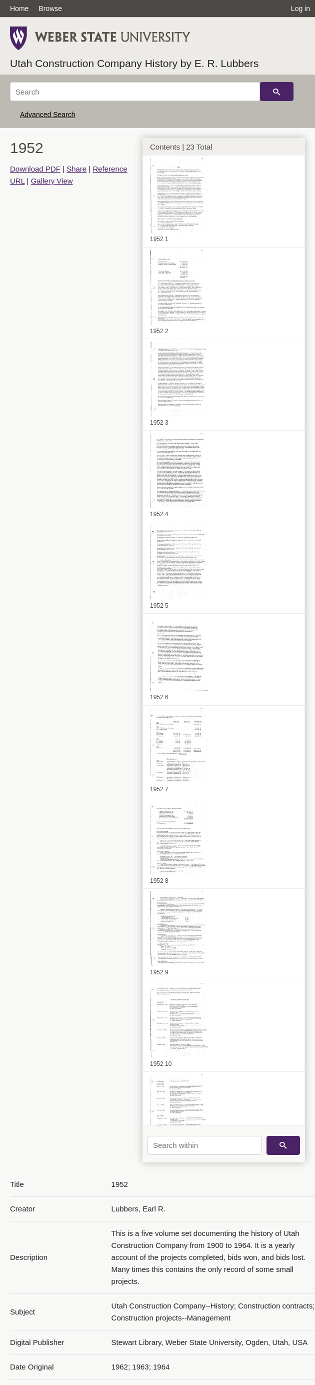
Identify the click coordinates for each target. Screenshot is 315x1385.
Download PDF (35, 169)
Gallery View (52, 181)
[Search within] (205, 1145)
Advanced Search (48, 115)
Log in (300, 9)
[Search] (135, 91)
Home (19, 9)
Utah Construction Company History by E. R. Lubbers (134, 63)
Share (76, 169)
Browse (50, 9)
